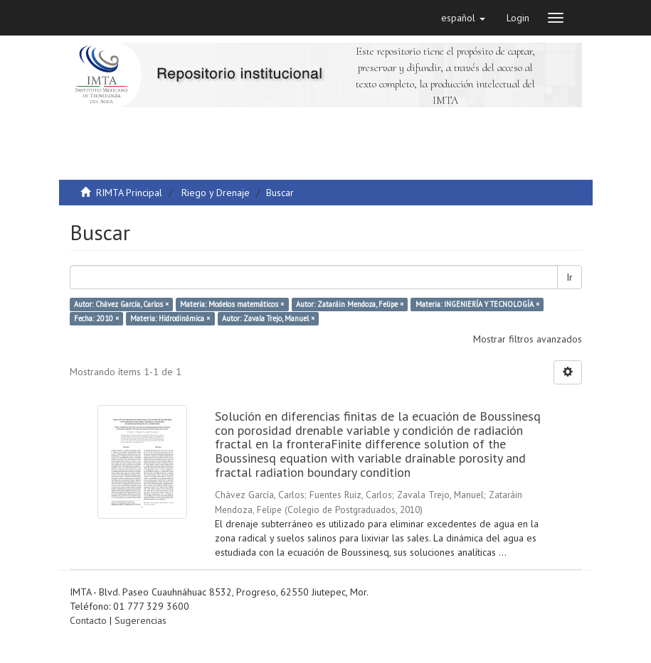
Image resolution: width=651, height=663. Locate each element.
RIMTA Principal (129, 192)
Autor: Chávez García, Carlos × (121, 304)
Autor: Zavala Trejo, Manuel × (268, 318)
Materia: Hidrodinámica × (170, 318)
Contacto (88, 620)
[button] (463, 18)
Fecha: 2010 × (96, 318)
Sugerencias (140, 620)
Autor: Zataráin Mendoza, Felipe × (349, 304)
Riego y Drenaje (215, 192)
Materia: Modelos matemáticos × (232, 304)
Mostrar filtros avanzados (527, 339)
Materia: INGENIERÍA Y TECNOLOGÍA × (477, 304)
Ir (569, 277)
